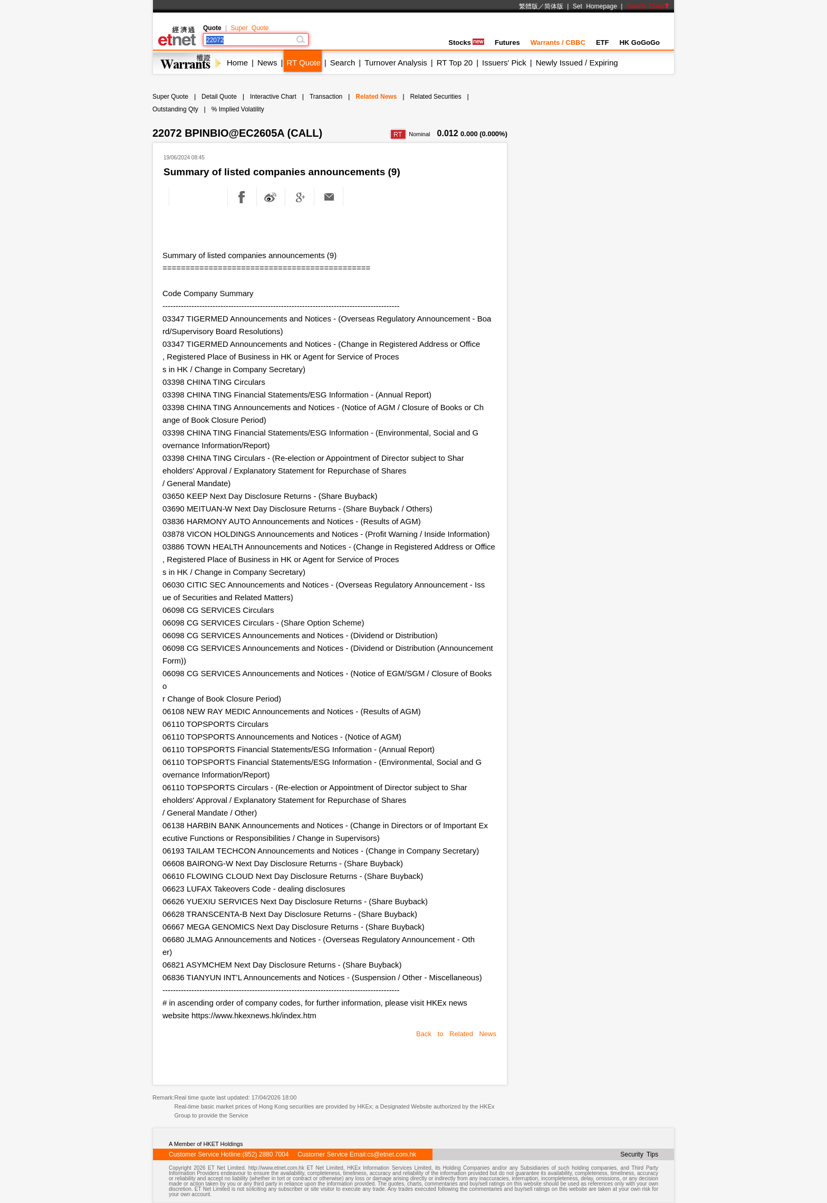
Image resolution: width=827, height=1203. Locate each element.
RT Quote (303, 62)
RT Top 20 (455, 62)
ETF (602, 42)
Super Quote (249, 28)
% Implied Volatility (237, 109)
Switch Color (648, 6)
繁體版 (528, 6)
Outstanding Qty (175, 109)
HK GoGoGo (639, 42)
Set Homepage (595, 6)
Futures (507, 42)
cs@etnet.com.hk (391, 1154)
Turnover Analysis (395, 62)
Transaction (326, 96)
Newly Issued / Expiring (577, 62)
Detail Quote (219, 96)
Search (342, 62)
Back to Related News (456, 1034)
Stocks (466, 42)
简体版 (553, 6)
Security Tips (639, 1154)
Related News (376, 96)
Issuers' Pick (504, 62)
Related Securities (435, 96)
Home (237, 62)
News (267, 62)
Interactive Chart (273, 96)
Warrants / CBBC (558, 42)
